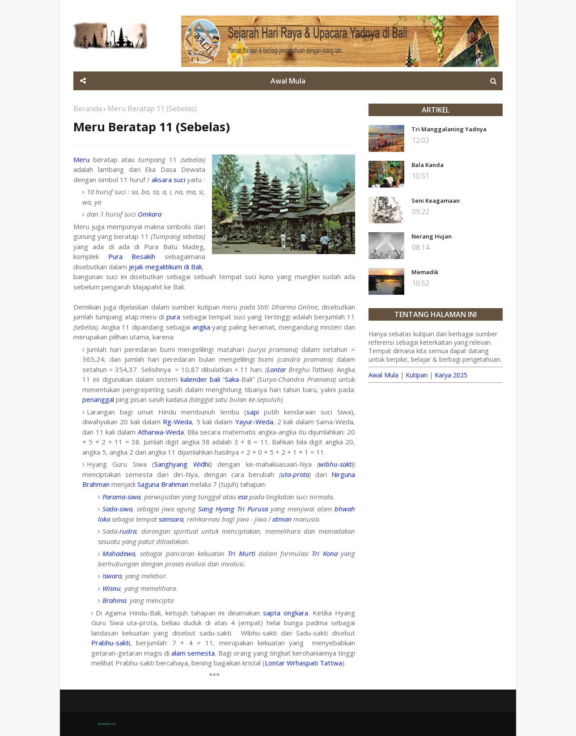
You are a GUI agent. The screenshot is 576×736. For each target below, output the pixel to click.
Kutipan (417, 375)
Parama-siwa (121, 496)
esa (242, 496)
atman (282, 518)
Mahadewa (118, 553)
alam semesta (193, 652)
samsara (171, 518)
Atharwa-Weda (161, 431)
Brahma (114, 600)
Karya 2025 (451, 375)
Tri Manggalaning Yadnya (449, 129)
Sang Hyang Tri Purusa (233, 508)
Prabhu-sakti (110, 642)
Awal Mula (383, 375)
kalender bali (200, 379)
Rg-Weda (177, 421)
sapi (252, 411)
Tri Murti (241, 553)
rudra (127, 531)
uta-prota (295, 474)
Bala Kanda (427, 165)
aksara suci (168, 179)
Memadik (424, 272)
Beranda (87, 108)
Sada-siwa (117, 508)
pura (173, 316)
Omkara (149, 213)
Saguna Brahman (162, 484)
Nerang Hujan (431, 236)
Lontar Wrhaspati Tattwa (303, 662)
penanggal (98, 399)
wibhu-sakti (336, 464)
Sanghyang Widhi (181, 464)
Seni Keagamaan (435, 201)
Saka (232, 379)
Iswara (112, 575)
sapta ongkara (285, 612)
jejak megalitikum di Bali (165, 266)
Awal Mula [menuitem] (288, 81)
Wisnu (111, 588)
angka (201, 326)
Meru (81, 159)
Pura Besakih (132, 256)
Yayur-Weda (254, 421)
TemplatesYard (106, 724)
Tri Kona (324, 553)
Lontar (276, 369)
